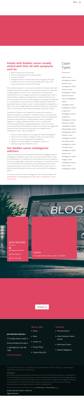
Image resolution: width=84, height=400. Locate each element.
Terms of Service (50, 387)
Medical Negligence (64, 350)
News (35, 336)
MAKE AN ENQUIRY (14, 355)
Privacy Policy (38, 347)
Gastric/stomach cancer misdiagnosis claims (69, 98)
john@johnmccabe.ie (16, 250)
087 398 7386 (34, 177)
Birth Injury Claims (64, 344)
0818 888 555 (12, 177)
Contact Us (42, 307)
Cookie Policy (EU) (39, 352)
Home (35, 331)
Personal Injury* (63, 331)
